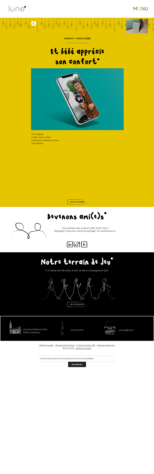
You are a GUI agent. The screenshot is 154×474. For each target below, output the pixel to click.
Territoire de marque (64, 345)
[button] (140, 8)
